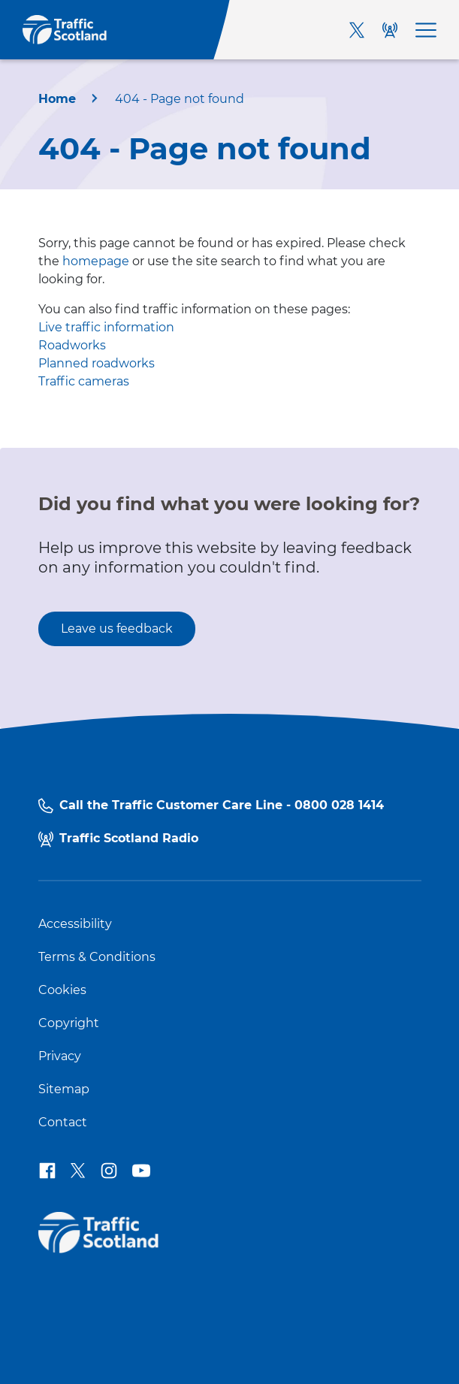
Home (57, 99)
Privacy (59, 1056)
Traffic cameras (83, 381)
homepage (95, 261)
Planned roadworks (96, 363)
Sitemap (63, 1089)
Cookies (62, 990)
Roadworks (72, 345)
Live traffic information (106, 327)
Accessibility (75, 924)
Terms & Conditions (97, 957)
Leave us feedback (117, 628)
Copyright (68, 1023)
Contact (62, 1123)
